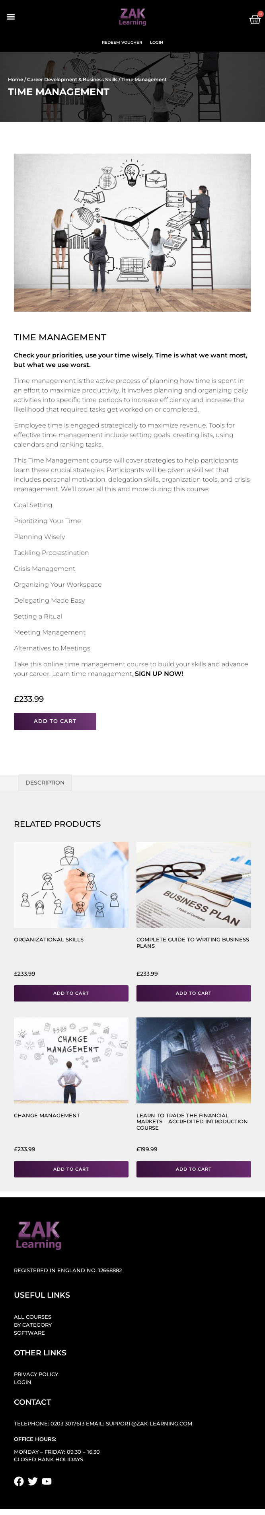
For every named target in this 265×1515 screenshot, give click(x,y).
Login (156, 42)
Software (29, 1333)
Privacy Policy (36, 1374)
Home (15, 79)
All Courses (32, 1317)
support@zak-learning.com (149, 1424)
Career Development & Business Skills (72, 79)
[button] (10, 16)
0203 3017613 (67, 1424)
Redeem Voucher (122, 42)
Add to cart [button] (71, 993)
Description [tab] (44, 782)
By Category (33, 1325)
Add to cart (55, 721)
